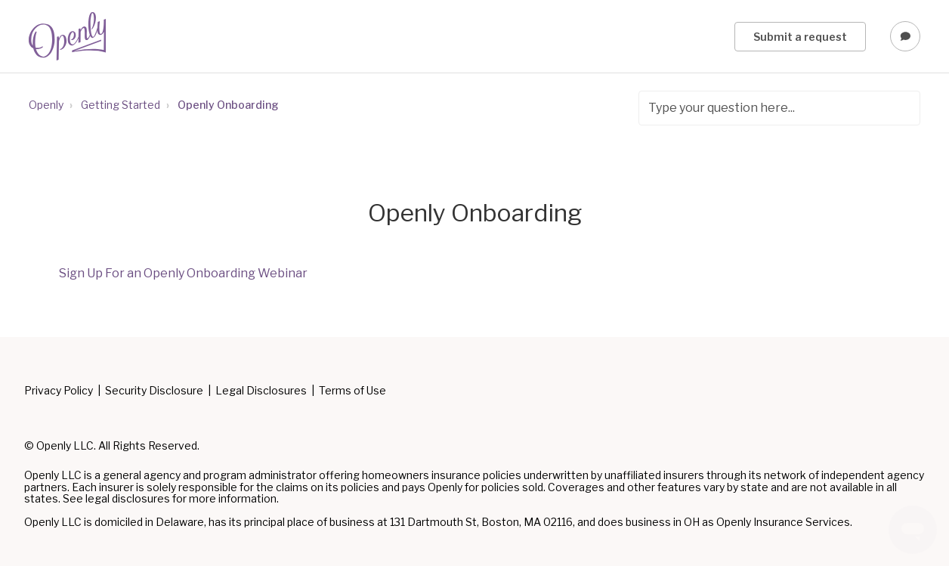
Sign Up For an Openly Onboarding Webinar (183, 273)
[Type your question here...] (779, 108)
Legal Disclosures (261, 390)
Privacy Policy (58, 390)
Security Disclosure (154, 390)
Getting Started (120, 104)
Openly (46, 104)
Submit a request (800, 36)
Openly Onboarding (228, 104)
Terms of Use (352, 390)
